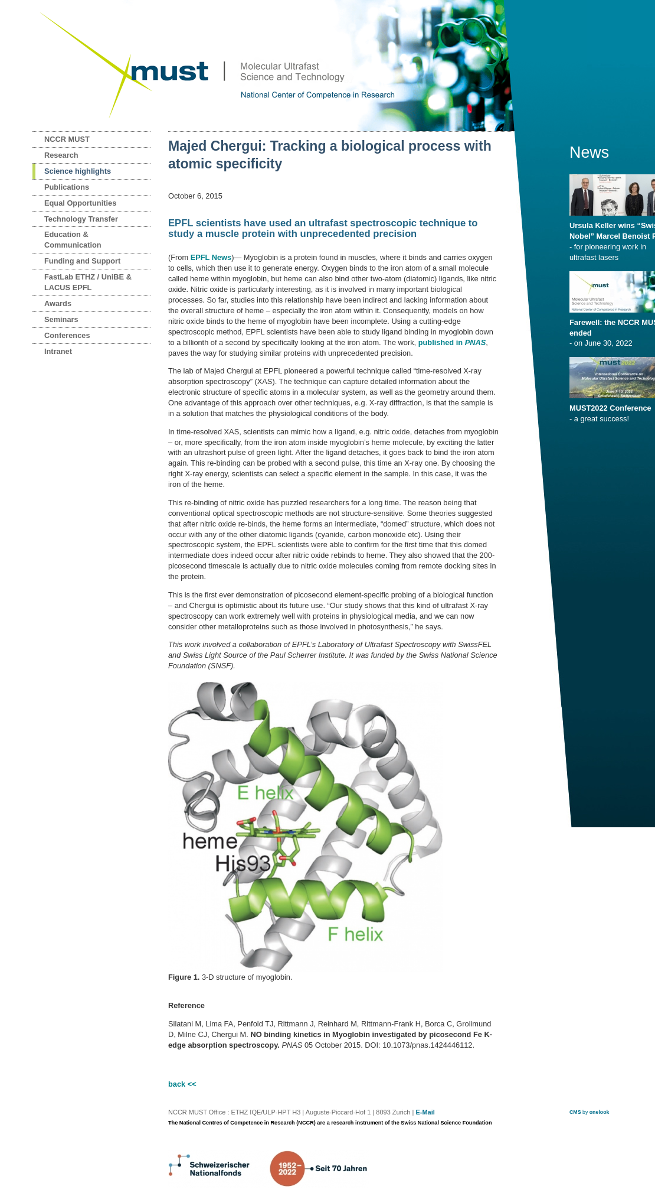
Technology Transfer (81, 218)
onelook (600, 1112)
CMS (575, 1112)
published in (452, 342)
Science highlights (77, 171)
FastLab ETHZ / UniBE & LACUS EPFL (88, 282)
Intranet (58, 351)
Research (61, 155)
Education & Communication (72, 239)
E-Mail (424, 1112)
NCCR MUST (67, 139)
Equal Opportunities (80, 203)
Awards (57, 303)
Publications (66, 187)
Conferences (67, 335)
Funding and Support (82, 260)
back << (182, 1084)
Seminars (61, 319)
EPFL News (211, 257)
